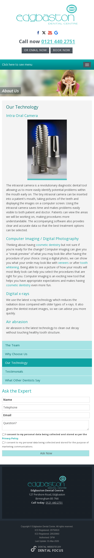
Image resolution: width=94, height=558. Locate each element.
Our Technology (16, 363)
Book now (61, 50)
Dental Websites (48, 546)
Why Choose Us (16, 354)
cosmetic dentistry (48, 245)
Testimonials (14, 371)
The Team (12, 345)
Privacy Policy (10, 438)
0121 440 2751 (58, 41)
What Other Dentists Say (22, 380)
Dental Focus (50, 550)
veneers (63, 263)
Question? (45, 425)
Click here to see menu (46, 64)
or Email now (35, 50)
